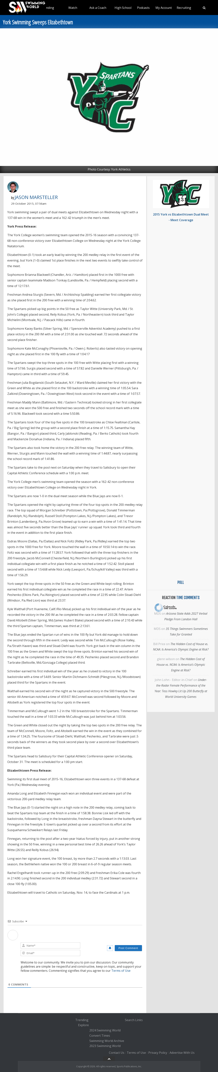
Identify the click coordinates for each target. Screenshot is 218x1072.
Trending (47, 8)
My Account (163, 8)
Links (139, 1020)
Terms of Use (120, 971)
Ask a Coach (97, 8)
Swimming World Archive (106, 1041)
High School (123, 8)
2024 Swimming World (105, 1030)
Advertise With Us (182, 1053)
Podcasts (143, 8)
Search (129, 1020)
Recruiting (184, 8)
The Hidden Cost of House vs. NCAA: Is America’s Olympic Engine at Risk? (180, 664)
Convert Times (99, 1036)
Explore (83, 1025)
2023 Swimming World (105, 1046)
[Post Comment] (128, 948)
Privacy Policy (157, 1053)
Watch (72, 8)
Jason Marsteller (36, 197)
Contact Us (116, 1053)
